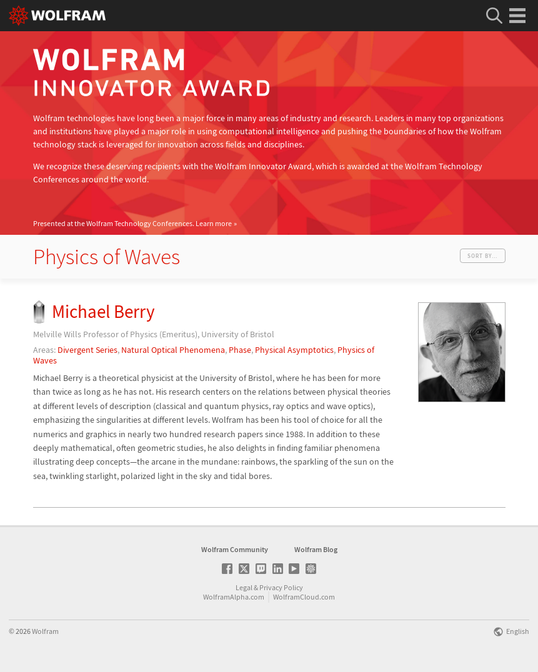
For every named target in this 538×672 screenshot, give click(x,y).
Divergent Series (87, 349)
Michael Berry (103, 311)
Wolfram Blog (315, 549)
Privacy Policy (281, 587)
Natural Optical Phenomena (173, 349)
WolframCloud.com (304, 596)
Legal (244, 587)
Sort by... (482, 255)
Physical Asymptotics (294, 349)
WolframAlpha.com (233, 596)
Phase (240, 349)
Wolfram (45, 631)
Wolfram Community (234, 549)
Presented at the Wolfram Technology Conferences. (132, 223)
